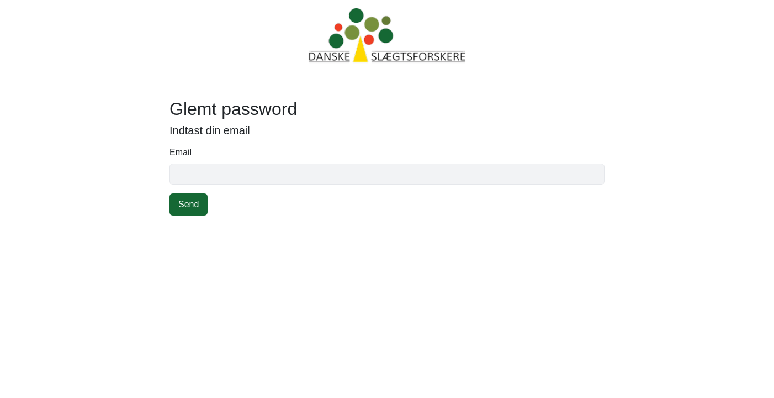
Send (188, 204)
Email (180, 152)
